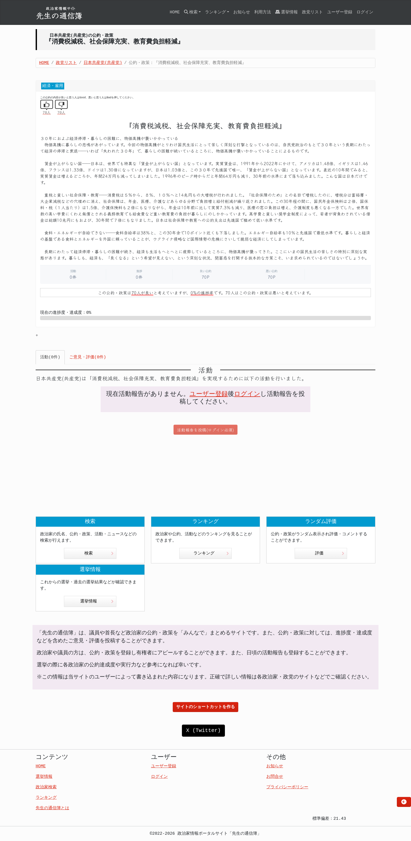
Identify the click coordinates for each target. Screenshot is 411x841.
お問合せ (274, 776)
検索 (98, 553)
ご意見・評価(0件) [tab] (87, 357)
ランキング (211, 553)
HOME (175, 12)
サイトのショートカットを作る (205, 707)
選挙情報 (286, 12)
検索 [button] (191, 12)
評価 (329, 553)
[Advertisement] (205, 475)
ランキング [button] (215, 12)
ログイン (364, 12)
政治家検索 (46, 787)
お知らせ (241, 12)
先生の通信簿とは (52, 808)
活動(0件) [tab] (50, 357)
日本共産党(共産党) (103, 63)
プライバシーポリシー (287, 787)
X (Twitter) (203, 730)
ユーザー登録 (339, 12)
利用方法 (262, 12)
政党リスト (312, 12)
